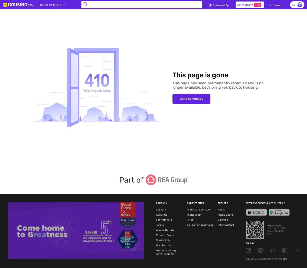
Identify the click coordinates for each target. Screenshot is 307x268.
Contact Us (163, 240)
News (221, 209)
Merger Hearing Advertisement (166, 252)
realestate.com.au (198, 209)
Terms (160, 224)
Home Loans (225, 214)
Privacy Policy (165, 235)
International (226, 224)
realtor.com (194, 214)
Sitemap (223, 219)
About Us (161, 214)
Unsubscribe (163, 245)
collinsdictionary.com (200, 224)
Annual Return (165, 230)
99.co (190, 219)
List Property (249, 5)
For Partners (164, 219)
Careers (161, 209)
